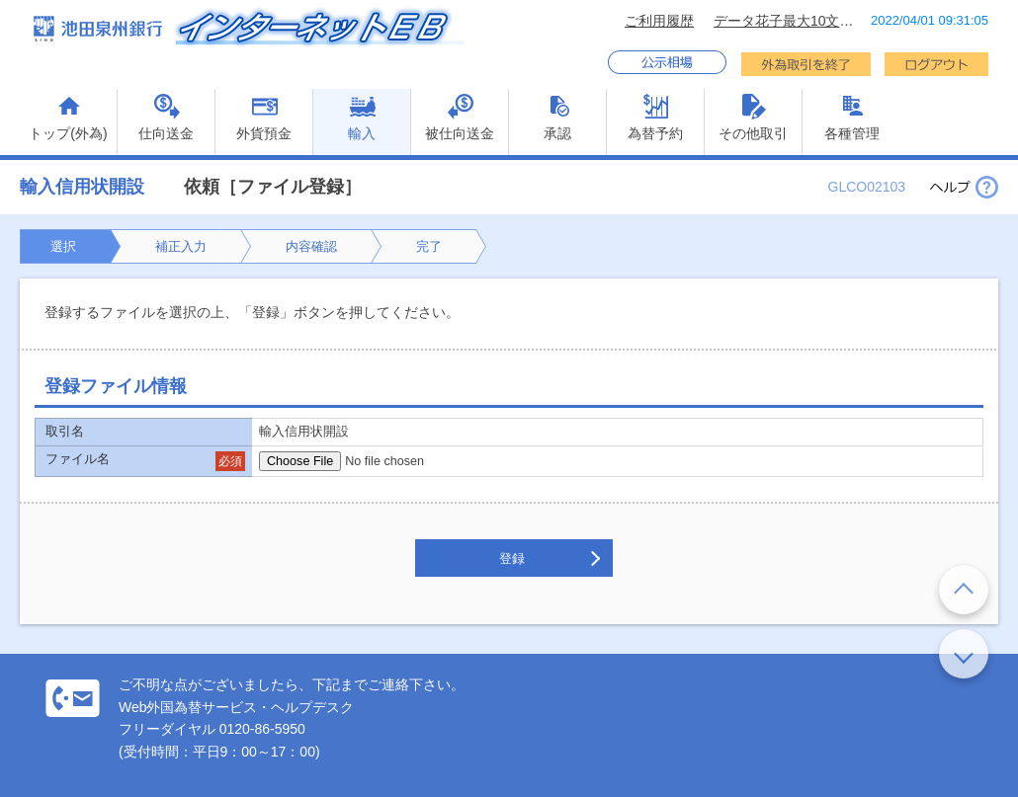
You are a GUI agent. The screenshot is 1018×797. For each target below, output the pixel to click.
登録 (512, 558)
